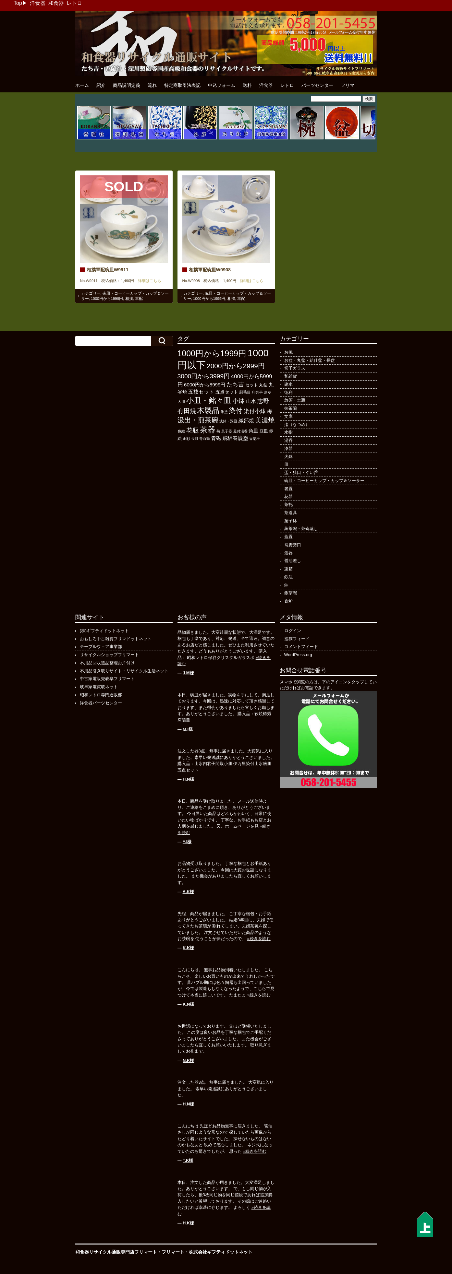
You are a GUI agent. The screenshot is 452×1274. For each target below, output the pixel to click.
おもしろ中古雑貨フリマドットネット (116, 638)
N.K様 (188, 1060)
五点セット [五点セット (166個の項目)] (226, 392)
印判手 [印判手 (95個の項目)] (257, 392)
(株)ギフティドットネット (104, 630)
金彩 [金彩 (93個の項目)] (186, 439)
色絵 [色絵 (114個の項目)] (181, 431)
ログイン (292, 630)
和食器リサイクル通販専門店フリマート (116, 1252)
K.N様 (188, 1004)
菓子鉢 (290, 520)
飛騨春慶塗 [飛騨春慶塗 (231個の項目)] (235, 438)
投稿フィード (297, 638)
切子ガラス (294, 368)
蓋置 (288, 536)
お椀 (288, 352)
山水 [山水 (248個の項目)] (251, 401)
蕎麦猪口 (292, 544)
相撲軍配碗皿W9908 (210, 269)
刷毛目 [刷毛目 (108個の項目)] (245, 392)
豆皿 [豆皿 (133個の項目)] (264, 431)
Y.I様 (187, 841)
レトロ (74, 3)
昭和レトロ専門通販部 (101, 694)
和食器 (56, 3)
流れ (152, 85)
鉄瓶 (288, 576)
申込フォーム (221, 85)
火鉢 (288, 456)
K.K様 (188, 947)
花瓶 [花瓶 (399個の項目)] (192, 430)
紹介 (100, 85)
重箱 (288, 568)
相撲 (129, 299)
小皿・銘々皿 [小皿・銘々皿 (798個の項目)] (208, 400)
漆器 (288, 448)
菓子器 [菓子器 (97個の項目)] (226, 431)
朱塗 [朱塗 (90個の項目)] (224, 412)
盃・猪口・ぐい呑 (301, 472)
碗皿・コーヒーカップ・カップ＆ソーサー (324, 480)
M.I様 (188, 729)
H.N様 (188, 779)
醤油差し (292, 560)
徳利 (288, 392)
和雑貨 (290, 376)
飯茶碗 (290, 592)
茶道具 (290, 512)
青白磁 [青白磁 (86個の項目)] (204, 439)
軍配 (139, 299)
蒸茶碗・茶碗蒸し (301, 528)
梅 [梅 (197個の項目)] (269, 411)
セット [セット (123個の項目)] (251, 385)
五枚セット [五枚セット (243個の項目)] (201, 392)
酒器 (288, 552)
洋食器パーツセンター (101, 703)
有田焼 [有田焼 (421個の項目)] (186, 410)
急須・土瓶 (294, 400)
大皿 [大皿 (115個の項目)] (181, 401)
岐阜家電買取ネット (99, 686)
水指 (288, 432)
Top (18, 3)
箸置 (288, 488)
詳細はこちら (147, 281)
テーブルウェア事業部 (101, 646)
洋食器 (37, 3)
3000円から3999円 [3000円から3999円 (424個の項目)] (203, 376)
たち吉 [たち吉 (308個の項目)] (235, 384)
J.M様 (188, 672)
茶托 (288, 504)
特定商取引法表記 (182, 85)
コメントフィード (301, 646)
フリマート (173, 1252)
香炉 (288, 600)
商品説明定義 (126, 85)
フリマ (347, 85)
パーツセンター (317, 85)
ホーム (82, 85)
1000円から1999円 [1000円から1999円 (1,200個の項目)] (212, 353)
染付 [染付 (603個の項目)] (235, 410)
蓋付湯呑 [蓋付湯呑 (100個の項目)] (240, 431)
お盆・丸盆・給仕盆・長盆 (309, 360)
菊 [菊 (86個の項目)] (218, 431)
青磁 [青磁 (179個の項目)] (216, 438)
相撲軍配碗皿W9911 (108, 269)
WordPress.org (298, 654)
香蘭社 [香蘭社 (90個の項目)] (254, 439)
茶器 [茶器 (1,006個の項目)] (207, 429)
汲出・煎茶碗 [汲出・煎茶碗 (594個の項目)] (197, 420)
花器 (288, 496)
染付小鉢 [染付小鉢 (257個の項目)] (255, 411)
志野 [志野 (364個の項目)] (263, 400)
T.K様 (188, 1160)
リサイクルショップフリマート (109, 654)
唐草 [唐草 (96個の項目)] (267, 392)
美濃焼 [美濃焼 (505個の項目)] (265, 420)
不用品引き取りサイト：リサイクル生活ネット (124, 670)
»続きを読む (259, 938)
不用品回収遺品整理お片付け (107, 662)
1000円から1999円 (107, 299)
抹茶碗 (290, 408)
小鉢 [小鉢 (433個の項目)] (238, 400)
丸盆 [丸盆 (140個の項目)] (263, 385)
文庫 (288, 416)
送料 (247, 85)
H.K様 (188, 1223)
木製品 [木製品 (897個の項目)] (208, 410)
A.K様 (188, 891)
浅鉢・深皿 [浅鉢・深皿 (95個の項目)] (228, 421)
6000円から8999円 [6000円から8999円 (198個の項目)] (204, 384)
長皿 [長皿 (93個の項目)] (194, 439)
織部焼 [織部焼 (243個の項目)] (246, 420)
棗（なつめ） (297, 424)
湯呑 (288, 440)
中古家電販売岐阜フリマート (107, 678)
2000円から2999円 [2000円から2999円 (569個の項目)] (236, 366)
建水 (288, 384)
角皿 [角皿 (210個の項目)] (253, 430)
